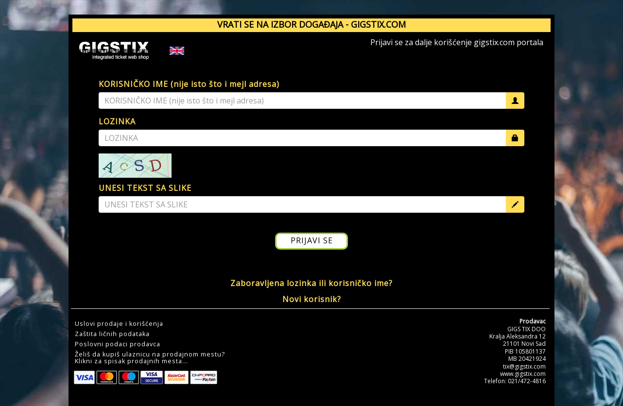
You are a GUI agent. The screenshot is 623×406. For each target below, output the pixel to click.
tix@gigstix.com (524, 366)
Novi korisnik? (311, 299)
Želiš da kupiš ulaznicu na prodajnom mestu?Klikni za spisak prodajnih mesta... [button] (150, 358)
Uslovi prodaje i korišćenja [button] (119, 324)
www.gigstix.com (523, 374)
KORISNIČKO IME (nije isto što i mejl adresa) (189, 84)
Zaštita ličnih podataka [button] (112, 334)
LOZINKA (117, 121)
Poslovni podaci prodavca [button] (117, 344)
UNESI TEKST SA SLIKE (145, 188)
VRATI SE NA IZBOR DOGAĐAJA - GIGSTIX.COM (311, 24)
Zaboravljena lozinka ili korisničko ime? (311, 283)
